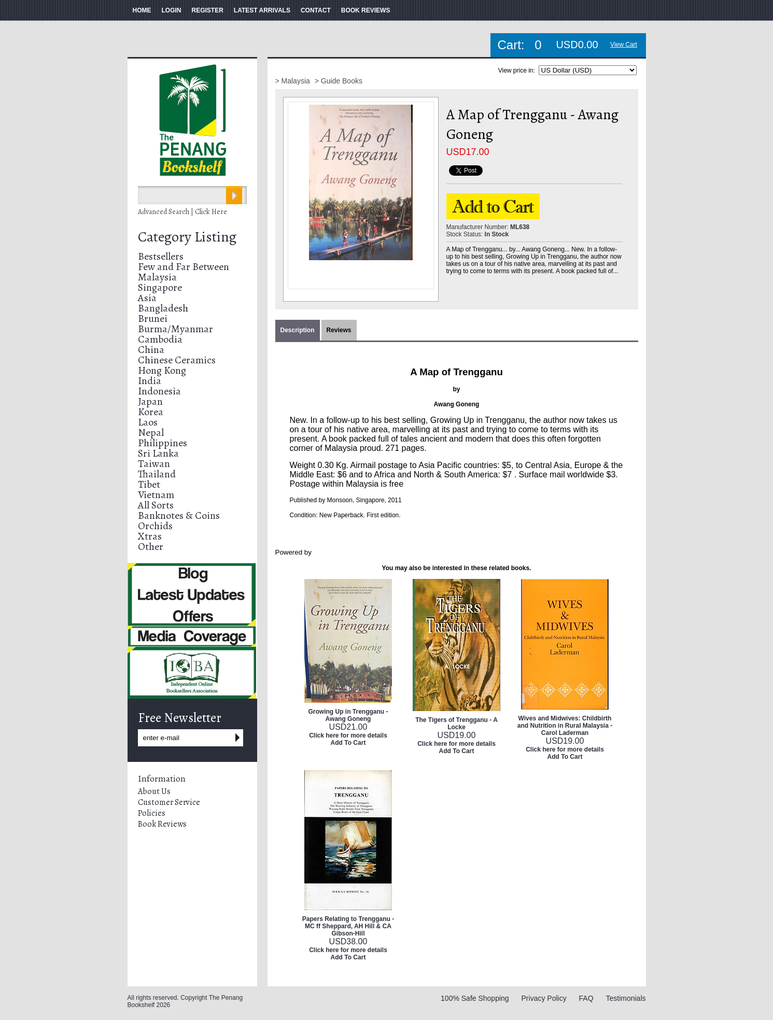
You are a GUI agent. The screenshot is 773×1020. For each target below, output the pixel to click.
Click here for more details (348, 735)
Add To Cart (348, 742)
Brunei (152, 318)
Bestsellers (161, 256)
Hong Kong (162, 370)
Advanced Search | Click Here (182, 212)
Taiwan (154, 464)
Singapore (160, 287)
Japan (150, 401)
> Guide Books (338, 81)
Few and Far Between (183, 267)
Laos (148, 422)
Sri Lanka (158, 453)
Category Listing (187, 237)
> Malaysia (293, 81)
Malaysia (157, 277)
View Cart (623, 44)
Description (297, 330)
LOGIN (171, 10)
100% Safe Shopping (475, 998)
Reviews (339, 330)
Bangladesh (163, 308)
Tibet (149, 484)
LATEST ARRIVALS (262, 10)
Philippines (162, 443)
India (149, 381)
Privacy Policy (544, 998)
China (151, 350)
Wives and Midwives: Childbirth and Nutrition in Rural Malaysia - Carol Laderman (564, 725)
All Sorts (156, 505)
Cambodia (160, 339)
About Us (154, 791)
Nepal (151, 433)
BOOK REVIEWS (365, 10)
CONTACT (316, 10)
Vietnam (156, 495)
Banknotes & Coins (179, 515)
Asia (147, 298)
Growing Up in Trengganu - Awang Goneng (348, 715)
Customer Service (169, 802)
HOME (142, 10)
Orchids (155, 526)
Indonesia (159, 391)
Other (150, 547)
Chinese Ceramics (177, 360)
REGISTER (207, 10)
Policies (151, 813)
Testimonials (625, 998)
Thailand (157, 474)
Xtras (150, 536)
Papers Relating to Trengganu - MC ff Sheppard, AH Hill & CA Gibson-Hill (348, 926)
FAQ (586, 998)
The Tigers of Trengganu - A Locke (456, 723)
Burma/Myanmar (175, 329)
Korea (150, 412)
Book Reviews (162, 824)
